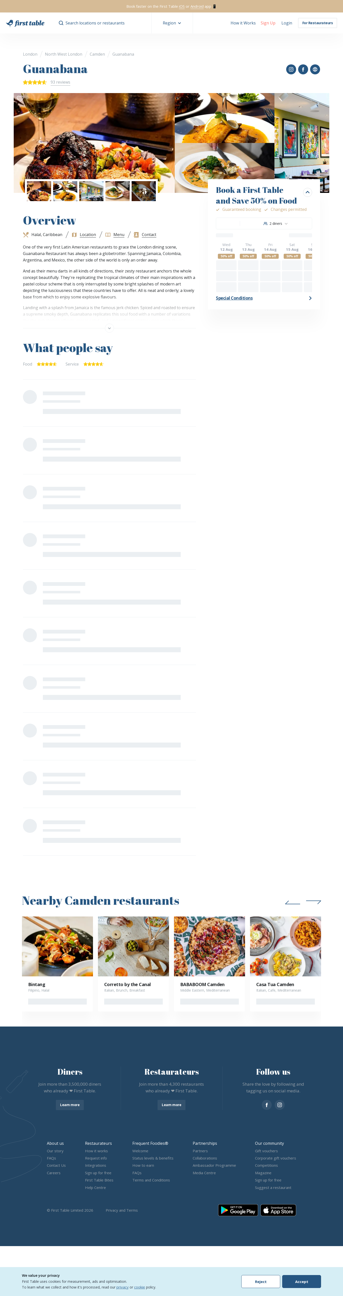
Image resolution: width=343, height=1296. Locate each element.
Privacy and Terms (122, 1210)
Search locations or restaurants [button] (95, 23)
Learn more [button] (70, 1104)
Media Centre (204, 1172)
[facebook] (267, 1104)
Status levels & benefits (152, 1158)
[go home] (25, 23)
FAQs (51, 1158)
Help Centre (95, 1187)
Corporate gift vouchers (275, 1158)
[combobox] (275, 223)
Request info (96, 1158)
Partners (200, 1150)
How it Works (243, 23)
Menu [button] (118, 234)
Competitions (266, 1165)
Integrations (95, 1165)
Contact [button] (149, 234)
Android (197, 6)
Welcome (140, 1150)
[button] (172, 22)
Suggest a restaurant (273, 1187)
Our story (55, 1150)
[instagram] (280, 1104)
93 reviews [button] (60, 82)
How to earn (143, 1165)
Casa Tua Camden (275, 984)
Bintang (36, 984)
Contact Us (56, 1165)
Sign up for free (98, 1172)
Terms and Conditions (151, 1180)
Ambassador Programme (214, 1165)
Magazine (263, 1172)
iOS (182, 6)
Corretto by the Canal (127, 984)
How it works (96, 1150)
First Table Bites (99, 1180)
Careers (54, 1172)
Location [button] (88, 234)
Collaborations (205, 1158)
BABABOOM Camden (202, 984)
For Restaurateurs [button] (317, 22)
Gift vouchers (266, 1150)
